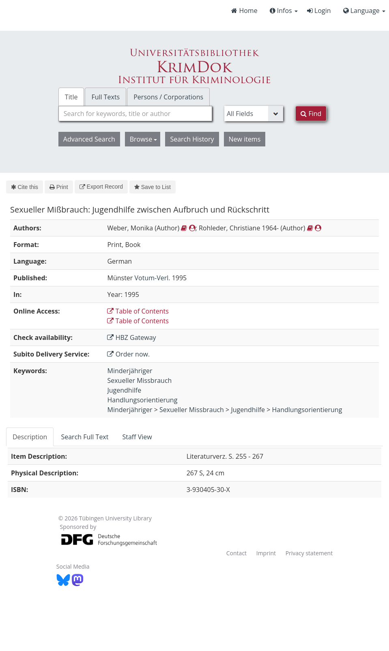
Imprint (266, 553)
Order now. (128, 354)
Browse (143, 139)
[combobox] (135, 113)
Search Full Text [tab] (84, 436)
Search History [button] (192, 139)
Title (71, 96)
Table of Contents (137, 311)
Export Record (101, 186)
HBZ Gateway (131, 337)
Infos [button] (284, 10)
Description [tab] (30, 436)
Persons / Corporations (168, 96)
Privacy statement (309, 553)
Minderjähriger (129, 370)
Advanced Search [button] (89, 139)
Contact (236, 553)
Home (244, 10)
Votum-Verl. (152, 277)
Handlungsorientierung (142, 399)
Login (319, 10)
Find (311, 113)
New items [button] (245, 139)
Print (58, 187)
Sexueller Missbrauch (139, 380)
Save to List (152, 187)
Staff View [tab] (137, 436)
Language (364, 10)
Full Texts (105, 96)
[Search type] (253, 113)
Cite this (24, 187)
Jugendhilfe (124, 390)
